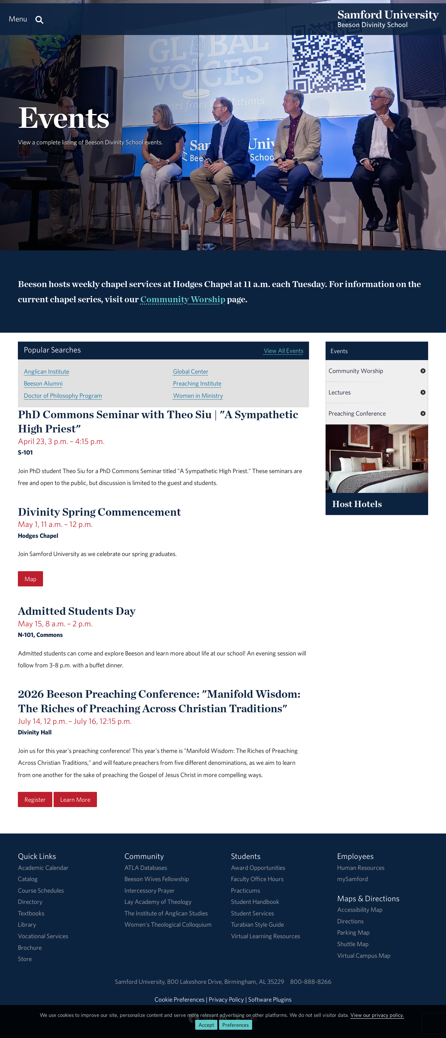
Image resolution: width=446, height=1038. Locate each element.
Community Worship (182, 299)
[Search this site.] (39, 18)
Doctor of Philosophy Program (63, 395)
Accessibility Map (359, 909)
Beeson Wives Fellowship (156, 879)
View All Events (283, 350)
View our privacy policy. (377, 1015)
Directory (30, 902)
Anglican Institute (46, 371)
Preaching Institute (197, 383)
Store (25, 959)
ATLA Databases (145, 867)
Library (27, 924)
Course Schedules (41, 890)
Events (339, 351)
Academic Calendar (43, 867)
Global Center (190, 371)
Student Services (252, 913)
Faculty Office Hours (257, 879)
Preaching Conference (357, 413)
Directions (350, 921)
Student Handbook (255, 902)
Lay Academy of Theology (158, 902)
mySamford (352, 879)
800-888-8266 (311, 981)
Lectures (340, 392)
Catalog (28, 879)
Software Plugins (269, 999)
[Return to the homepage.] (388, 25)
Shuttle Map (353, 944)
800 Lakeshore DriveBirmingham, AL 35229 (225, 981)
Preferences (235, 1024)
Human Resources (360, 867)
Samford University (141, 981)
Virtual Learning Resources (265, 936)
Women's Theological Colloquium (168, 924)
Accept (206, 1024)
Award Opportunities (258, 867)
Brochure (30, 947)
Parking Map (353, 932)
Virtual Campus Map (363, 955)
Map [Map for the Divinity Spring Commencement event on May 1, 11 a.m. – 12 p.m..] (30, 579)
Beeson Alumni (43, 383)
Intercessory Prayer (149, 890)
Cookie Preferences (179, 999)
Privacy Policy (226, 999)
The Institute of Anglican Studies (166, 913)
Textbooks (31, 913)
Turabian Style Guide (257, 924)
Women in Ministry (198, 395)
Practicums (245, 890)
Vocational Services (43, 936)
